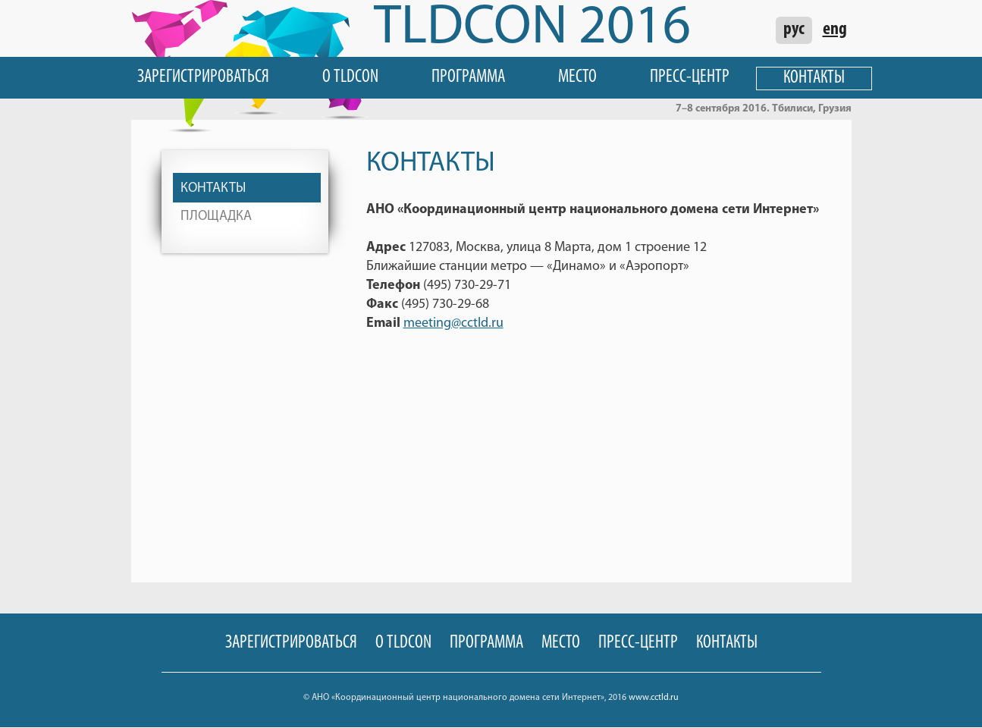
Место (577, 77)
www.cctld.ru (654, 697)
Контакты (814, 78)
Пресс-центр (689, 77)
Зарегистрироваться (203, 77)
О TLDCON (350, 77)
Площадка (216, 216)
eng (835, 29)
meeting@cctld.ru (453, 323)
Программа (468, 77)
